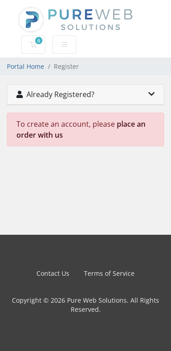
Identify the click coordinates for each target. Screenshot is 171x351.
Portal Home (25, 66)
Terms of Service (109, 273)
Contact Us (52, 273)
